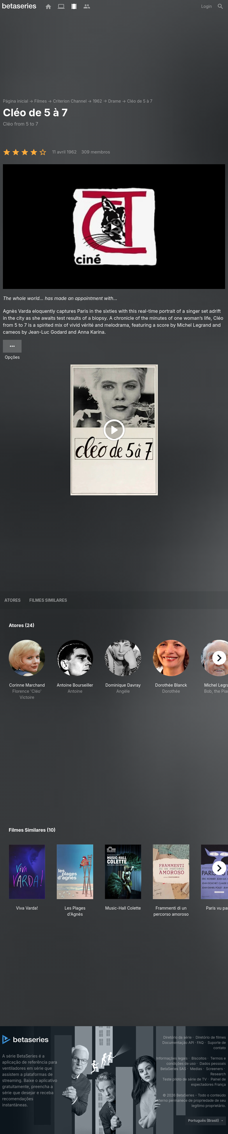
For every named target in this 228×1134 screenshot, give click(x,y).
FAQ (200, 1042)
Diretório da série (177, 1037)
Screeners (214, 1069)
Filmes (40, 101)
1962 (97, 101)
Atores (12, 600)
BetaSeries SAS (173, 1069)
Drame (114, 101)
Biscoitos (199, 1058)
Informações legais (172, 1058)
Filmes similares (48, 600)
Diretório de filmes (211, 1037)
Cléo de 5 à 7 (139, 101)
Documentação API (178, 1042)
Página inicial (15, 101)
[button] (27, 679)
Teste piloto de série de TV (184, 1079)
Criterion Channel (70, 101)
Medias (196, 1069)
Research (218, 1074)
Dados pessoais (213, 1063)
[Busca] (220, 6)
